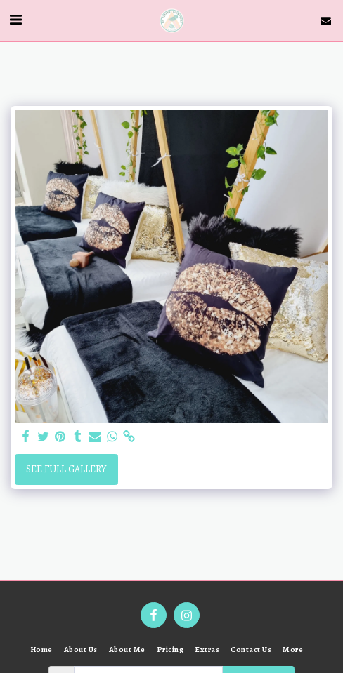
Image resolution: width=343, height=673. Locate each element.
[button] (15, 20)
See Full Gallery (66, 469)
